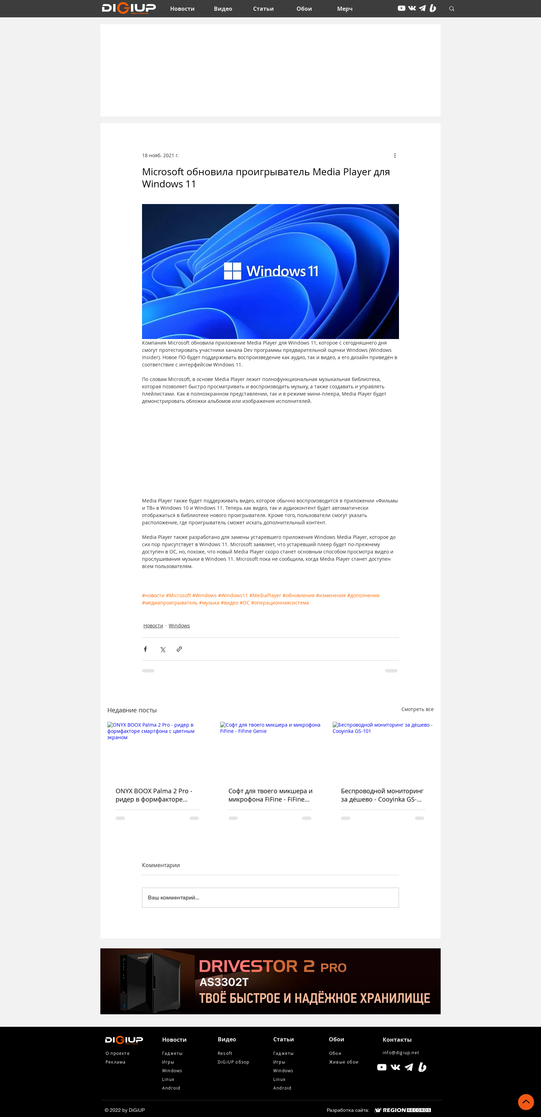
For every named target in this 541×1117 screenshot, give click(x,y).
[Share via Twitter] (162, 649)
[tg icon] (422, 8)
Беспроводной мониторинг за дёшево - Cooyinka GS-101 (382, 795)
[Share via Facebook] (145, 649)
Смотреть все (417, 709)
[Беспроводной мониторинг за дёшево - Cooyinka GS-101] (383, 750)
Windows (179, 625)
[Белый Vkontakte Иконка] (395, 1067)
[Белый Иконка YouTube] (382, 1067)
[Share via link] (179, 649)
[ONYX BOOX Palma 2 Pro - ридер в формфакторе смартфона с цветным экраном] (157, 750)
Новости (153, 625)
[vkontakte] (412, 8)
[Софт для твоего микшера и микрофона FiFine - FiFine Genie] (270, 750)
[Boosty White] (433, 8)
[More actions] (395, 155)
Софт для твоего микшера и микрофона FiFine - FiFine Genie (270, 795)
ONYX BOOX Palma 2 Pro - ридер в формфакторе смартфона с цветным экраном (154, 795)
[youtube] (401, 8)
